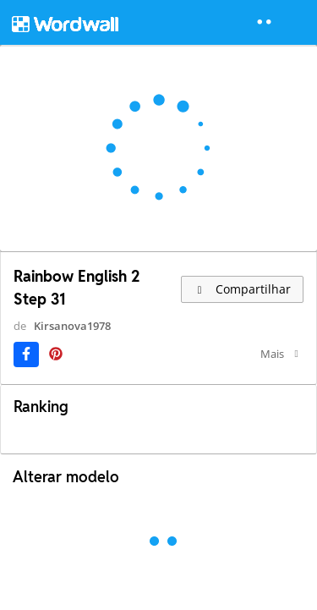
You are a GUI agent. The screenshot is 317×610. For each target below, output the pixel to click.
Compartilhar (242, 289)
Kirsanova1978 (72, 325)
